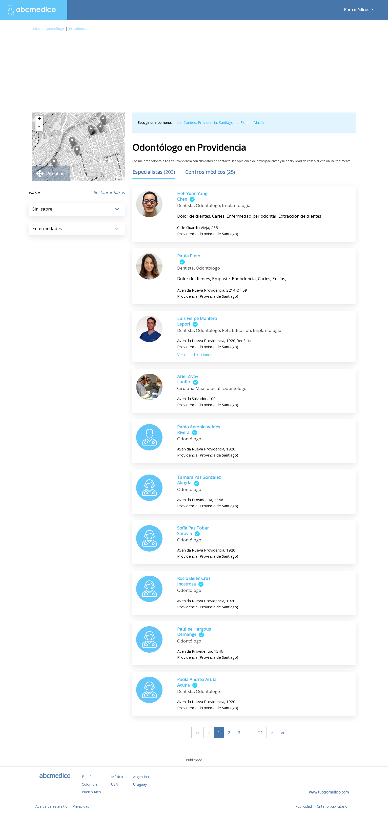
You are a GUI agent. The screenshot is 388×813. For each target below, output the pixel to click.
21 (260, 732)
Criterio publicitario (332, 806)
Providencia (78, 28)
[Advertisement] (194, 74)
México (117, 776)
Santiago (226, 122)
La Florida (243, 122)
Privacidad (81, 806)
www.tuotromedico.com (329, 792)
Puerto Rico (91, 791)
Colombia (89, 784)
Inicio (36, 28)
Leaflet (119, 179)
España (88, 776)
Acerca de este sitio (51, 806)
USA (114, 784)
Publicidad (303, 806)
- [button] (39, 127)
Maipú (259, 122)
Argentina (141, 776)
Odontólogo (55, 28)
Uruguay (140, 784)
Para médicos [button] (357, 9)
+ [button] (39, 119)
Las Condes (186, 122)
